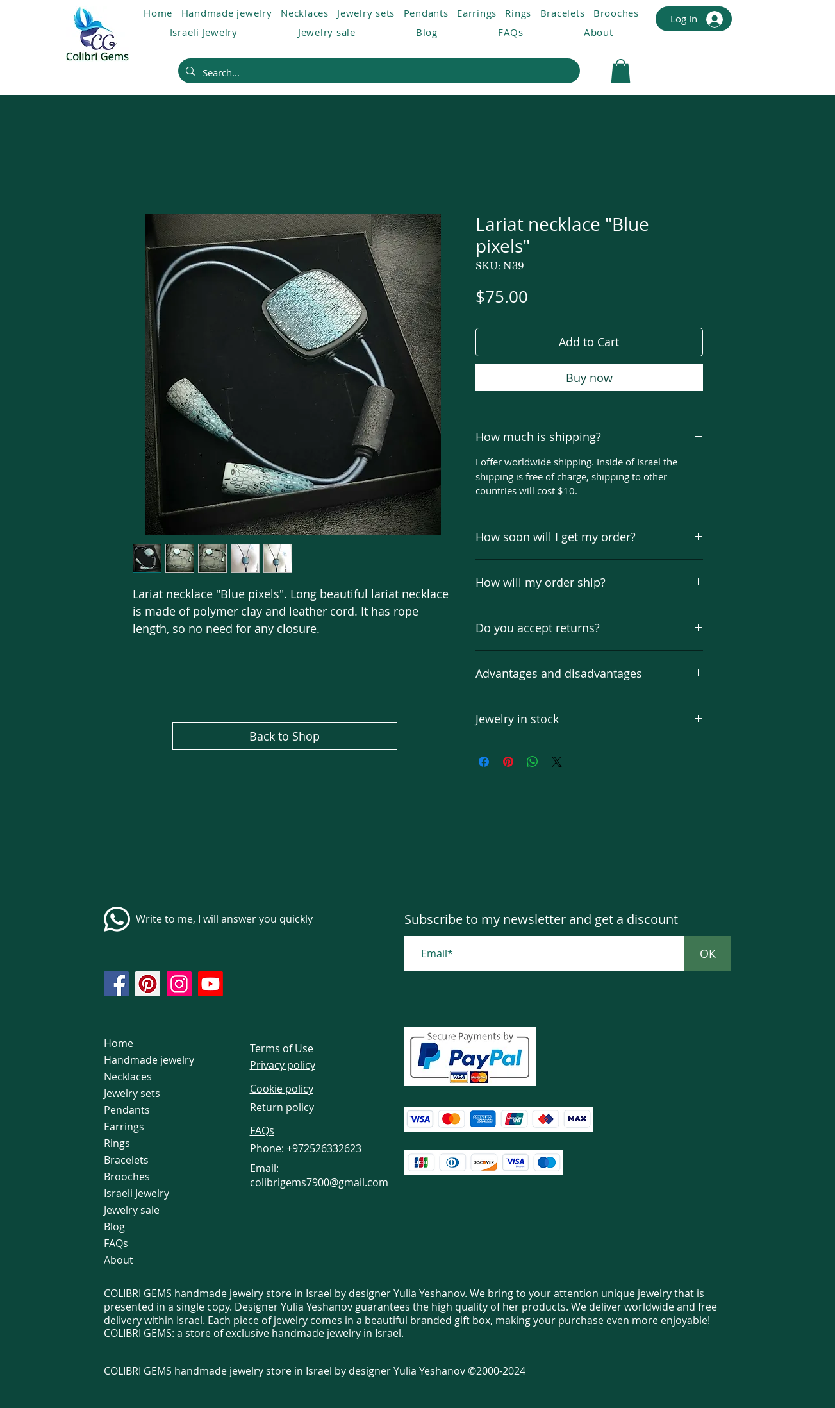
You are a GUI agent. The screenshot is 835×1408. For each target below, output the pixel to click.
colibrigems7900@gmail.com (319, 1182)
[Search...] (378, 72)
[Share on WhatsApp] (532, 761)
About (118, 1260)
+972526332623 (323, 1148)
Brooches (127, 1176)
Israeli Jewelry (136, 1193)
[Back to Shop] (284, 736)
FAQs (116, 1243)
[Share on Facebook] (484, 761)
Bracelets (126, 1160)
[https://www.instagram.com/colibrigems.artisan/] (179, 983)
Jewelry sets (132, 1093)
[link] (621, 71)
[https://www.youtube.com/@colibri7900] (210, 983)
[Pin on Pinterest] (508, 761)
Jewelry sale (132, 1210)
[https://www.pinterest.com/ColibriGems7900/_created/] (147, 983)
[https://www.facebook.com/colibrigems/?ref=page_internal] (116, 983)
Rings (117, 1143)
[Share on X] (557, 761)
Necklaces (128, 1076)
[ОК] (707, 953)
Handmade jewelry (149, 1060)
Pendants (127, 1110)
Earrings (124, 1126)
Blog (114, 1226)
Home (118, 1043)
